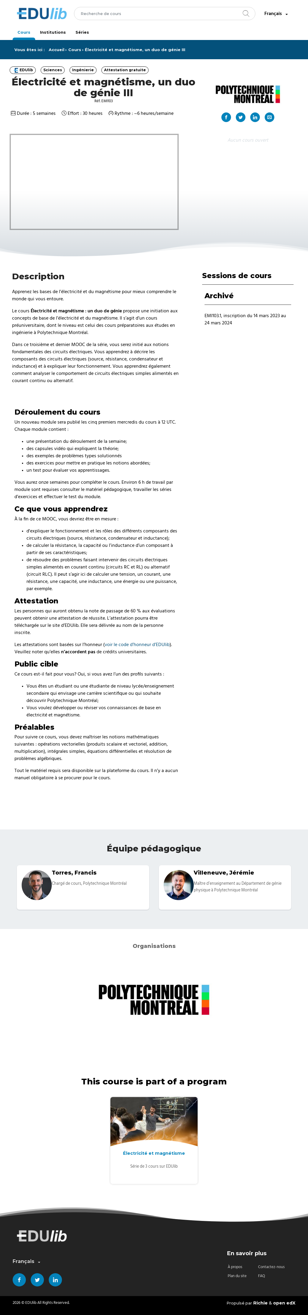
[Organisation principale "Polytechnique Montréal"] (247, 94)
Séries (82, 32)
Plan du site (237, 1276)
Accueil (56, 50)
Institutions (53, 32)
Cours (23, 32)
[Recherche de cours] (164, 13)
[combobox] (164, 13)
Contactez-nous (271, 1267)
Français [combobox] (276, 14)
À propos (235, 1267)
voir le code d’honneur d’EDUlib (137, 644)
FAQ (261, 1276)
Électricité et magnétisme (154, 1153)
